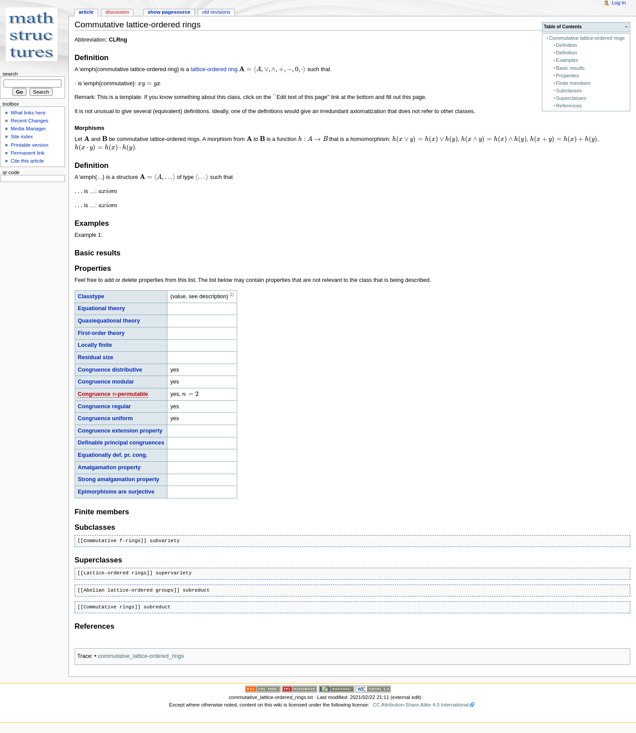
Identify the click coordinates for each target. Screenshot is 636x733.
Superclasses (571, 98)
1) (232, 294)
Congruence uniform (105, 418)
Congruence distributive (110, 370)
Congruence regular (104, 406)
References (569, 105)
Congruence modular (106, 382)
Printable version (29, 145)
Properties (567, 75)
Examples (567, 60)
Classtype (91, 296)
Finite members (573, 83)
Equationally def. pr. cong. (113, 455)
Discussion (117, 12)
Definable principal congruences (121, 443)
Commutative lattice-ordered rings (587, 38)
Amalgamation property (109, 467)
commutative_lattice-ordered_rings (141, 656)
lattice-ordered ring (214, 69)
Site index (22, 136)
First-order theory (101, 333)
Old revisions (216, 12)
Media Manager (28, 128)
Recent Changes (29, 120)
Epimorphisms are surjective (116, 492)
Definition (566, 45)
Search (10, 73)
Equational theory (101, 308)
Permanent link (27, 153)
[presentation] (272, 69)
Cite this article (27, 160)
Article (86, 12)
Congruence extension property (120, 431)
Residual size (95, 357)
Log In (619, 2)
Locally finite (95, 345)
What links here (28, 112)
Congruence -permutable (113, 394)
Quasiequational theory (109, 321)
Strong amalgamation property (118, 479)
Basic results (570, 68)
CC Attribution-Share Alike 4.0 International (421, 704)
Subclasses (569, 90)
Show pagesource (169, 12)
